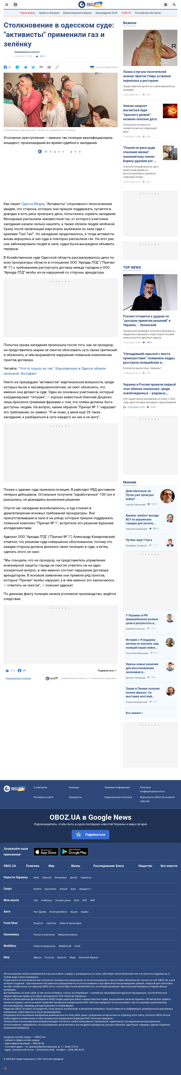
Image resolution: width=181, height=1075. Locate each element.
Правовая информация (117, 787)
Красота (61, 957)
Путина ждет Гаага (139, 540)
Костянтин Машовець (137, 653)
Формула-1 (85, 889)
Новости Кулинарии (70, 923)
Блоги (120, 866)
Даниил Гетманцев (135, 678)
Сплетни (49, 957)
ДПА (76, 900)
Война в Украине (49, 12)
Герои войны (27, 12)
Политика (32, 866)
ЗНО (84, 900)
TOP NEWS (132, 267)
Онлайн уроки (63, 900)
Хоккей (64, 889)
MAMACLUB (65, 946)
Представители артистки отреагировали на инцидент (149, 88)
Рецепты (38, 923)
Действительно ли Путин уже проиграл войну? (140, 495)
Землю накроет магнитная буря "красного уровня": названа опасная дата (140, 112)
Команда (74, 787)
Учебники (46, 900)
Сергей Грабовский (136, 504)
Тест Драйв (39, 911)
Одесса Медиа (33, 204)
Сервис (85, 911)
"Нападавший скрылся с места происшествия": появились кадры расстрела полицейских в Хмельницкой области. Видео (149, 358)
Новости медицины (44, 946)
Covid (77, 946)
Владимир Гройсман (136, 545)
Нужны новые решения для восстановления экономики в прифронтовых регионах (142, 668)
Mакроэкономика (67, 934)
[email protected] (45, 1049)
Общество (145, 866)
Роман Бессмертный (136, 702)
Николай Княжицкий (136, 529)
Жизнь (75, 866)
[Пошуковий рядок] (174, 4)
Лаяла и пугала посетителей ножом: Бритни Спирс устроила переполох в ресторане (147, 76)
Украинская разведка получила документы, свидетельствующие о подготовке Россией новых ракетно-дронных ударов (149, 334)
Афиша (37, 957)
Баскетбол (50, 889)
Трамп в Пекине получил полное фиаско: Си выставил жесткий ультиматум (143, 692)
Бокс (73, 889)
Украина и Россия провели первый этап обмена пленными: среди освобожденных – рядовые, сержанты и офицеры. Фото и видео (149, 389)
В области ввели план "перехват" (142, 368)
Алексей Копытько (135, 629)
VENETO (126, 12)
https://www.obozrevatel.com (123, 973)
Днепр (73, 877)
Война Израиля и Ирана (77, 12)
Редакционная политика (18, 678)
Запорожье (60, 877)
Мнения (129, 482)
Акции (73, 911)
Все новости (169, 866)
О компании (40, 787)
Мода (72, 957)
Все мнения (133, 713)
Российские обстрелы (148, 12)
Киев (36, 877)
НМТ (92, 900)
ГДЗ (35, 900)
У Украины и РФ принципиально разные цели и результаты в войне (142, 619)
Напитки (51, 923)
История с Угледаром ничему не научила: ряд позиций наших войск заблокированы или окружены (142, 644)
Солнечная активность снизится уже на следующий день (140, 128)
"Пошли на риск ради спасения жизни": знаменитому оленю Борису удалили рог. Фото (139, 154)
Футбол (37, 889)
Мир (51, 866)
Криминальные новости (26, 52)
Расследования (104, 866)
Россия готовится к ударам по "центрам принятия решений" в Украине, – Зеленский (147, 320)
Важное (129, 23)
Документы (75, 797)
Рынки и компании (44, 934)
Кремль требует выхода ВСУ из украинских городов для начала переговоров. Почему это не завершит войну (143, 519)
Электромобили (58, 911)
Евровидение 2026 (106, 12)
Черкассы (86, 877)
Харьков (46, 877)
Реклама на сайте (43, 797)
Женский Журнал (88, 957)
